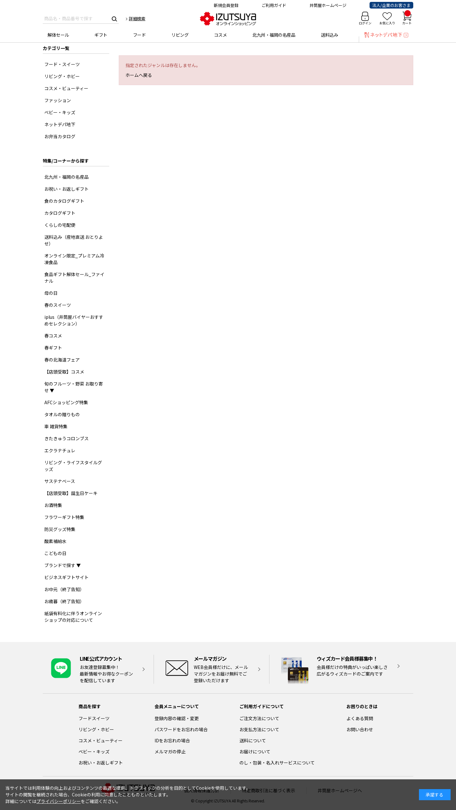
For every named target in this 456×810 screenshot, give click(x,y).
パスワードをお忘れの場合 (181, 729)
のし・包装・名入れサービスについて (277, 762)
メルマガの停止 (170, 751)
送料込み (329, 35)
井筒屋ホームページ (327, 5)
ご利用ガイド (274, 5)
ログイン (365, 23)
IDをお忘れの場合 (172, 740)
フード (139, 35)
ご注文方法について (259, 718)
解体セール (58, 35)
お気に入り (387, 23)
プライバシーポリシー (58, 801)
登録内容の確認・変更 (177, 718)
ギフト (100, 35)
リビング (179, 35)
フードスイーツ (94, 718)
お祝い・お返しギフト (101, 762)
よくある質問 (359, 718)
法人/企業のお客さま (391, 5)
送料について (252, 740)
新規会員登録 (226, 5)
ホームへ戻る (138, 75)
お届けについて (254, 751)
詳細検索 (137, 18)
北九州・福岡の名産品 (273, 35)
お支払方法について (259, 729)
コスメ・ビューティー (101, 740)
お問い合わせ (359, 729)
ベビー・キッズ (94, 751)
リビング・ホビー (96, 729)
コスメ (220, 35)
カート (407, 18)
